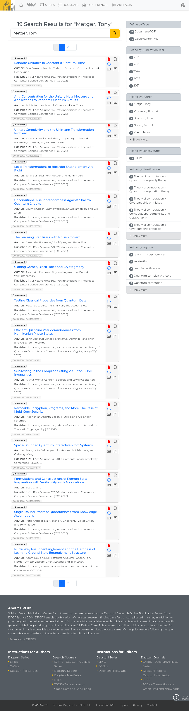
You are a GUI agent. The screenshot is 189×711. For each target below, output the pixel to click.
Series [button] (47, 5)
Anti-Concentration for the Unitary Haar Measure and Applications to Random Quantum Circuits (54, 98)
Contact (152, 705)
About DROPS (105, 705)
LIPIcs (14, 661)
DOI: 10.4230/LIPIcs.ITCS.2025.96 (26, 501)
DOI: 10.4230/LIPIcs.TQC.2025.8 (26, 397)
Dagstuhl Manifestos (67, 675)
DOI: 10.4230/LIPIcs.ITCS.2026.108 (27, 256)
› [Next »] (73, 47)
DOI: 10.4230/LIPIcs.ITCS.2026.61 (26, 86)
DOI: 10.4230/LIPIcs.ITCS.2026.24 (26, 156)
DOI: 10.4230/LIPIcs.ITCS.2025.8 (26, 538)
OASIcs (14, 666)
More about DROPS (23, 639)
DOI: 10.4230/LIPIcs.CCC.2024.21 (26, 575)
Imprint (124, 705)
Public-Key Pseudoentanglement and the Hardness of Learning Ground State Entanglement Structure (54, 550)
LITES (57, 679)
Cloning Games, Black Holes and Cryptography (49, 267)
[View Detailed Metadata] (109, 64)
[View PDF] (109, 59)
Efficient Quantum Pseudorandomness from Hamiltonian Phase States (47, 331)
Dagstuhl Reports (66, 670)
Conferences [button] (95, 5)
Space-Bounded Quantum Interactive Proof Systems (53, 445)
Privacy (137, 705)
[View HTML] (115, 59)
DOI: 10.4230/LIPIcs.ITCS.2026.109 (27, 289)
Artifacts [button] (122, 5)
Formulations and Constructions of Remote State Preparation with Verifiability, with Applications (50, 480)
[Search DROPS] (60, 33)
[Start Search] (115, 33)
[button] (32, 5)
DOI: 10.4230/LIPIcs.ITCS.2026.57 (26, 119)
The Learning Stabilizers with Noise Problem (47, 237)
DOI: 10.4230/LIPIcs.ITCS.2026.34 (26, 319)
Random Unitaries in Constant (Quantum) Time (49, 63)
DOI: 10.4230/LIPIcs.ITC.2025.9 (25, 434)
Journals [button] (68, 5)
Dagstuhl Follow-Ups (23, 670)
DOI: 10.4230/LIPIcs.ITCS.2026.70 (26, 226)
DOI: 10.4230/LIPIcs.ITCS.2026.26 (26, 189)
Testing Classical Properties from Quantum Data (50, 300)
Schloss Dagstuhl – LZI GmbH (71, 705)
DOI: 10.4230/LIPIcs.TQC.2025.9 (26, 360)
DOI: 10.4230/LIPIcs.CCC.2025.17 (26, 468)
